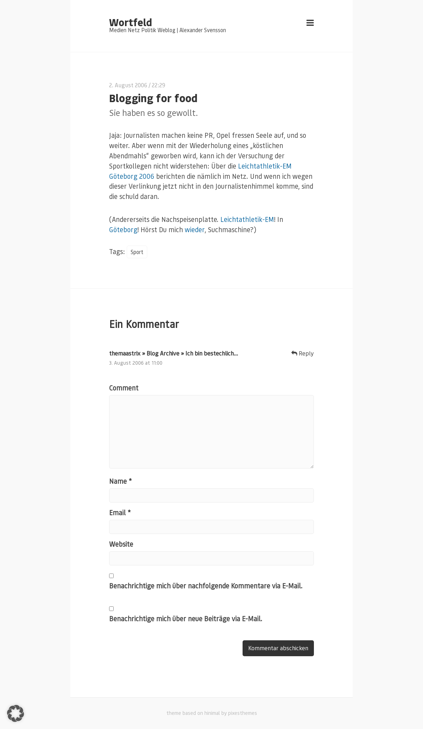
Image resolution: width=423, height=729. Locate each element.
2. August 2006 (128, 85)
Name (120, 481)
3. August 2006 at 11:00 (135, 362)
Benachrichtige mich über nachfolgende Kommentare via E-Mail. (206, 585)
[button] (15, 713)
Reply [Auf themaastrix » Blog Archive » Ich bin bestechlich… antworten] (302, 353)
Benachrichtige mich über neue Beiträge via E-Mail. (185, 618)
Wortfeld (130, 22)
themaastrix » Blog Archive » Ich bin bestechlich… (173, 353)
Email (120, 512)
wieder (194, 229)
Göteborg (123, 229)
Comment (123, 387)
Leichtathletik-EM (247, 219)
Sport (137, 251)
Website (121, 544)
